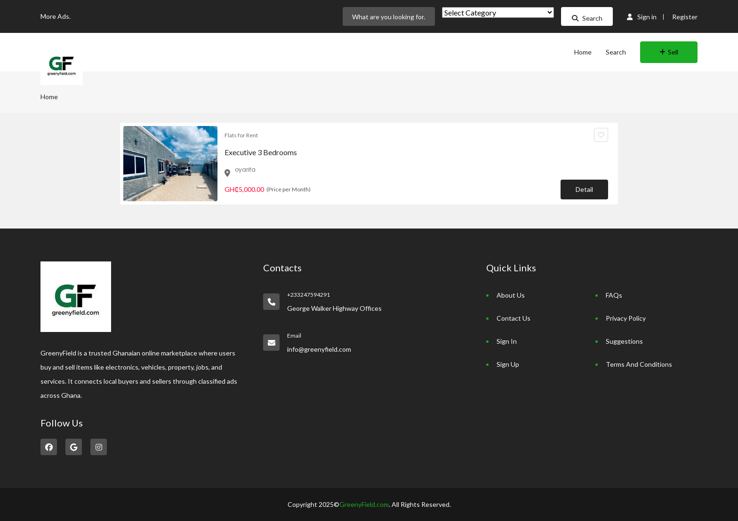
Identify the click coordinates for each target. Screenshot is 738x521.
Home (583, 52)
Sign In (507, 341)
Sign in (642, 17)
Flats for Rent (241, 135)
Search (587, 18)
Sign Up (508, 364)
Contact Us (513, 318)
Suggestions (624, 341)
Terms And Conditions (639, 364)
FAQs (614, 295)
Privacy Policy (626, 318)
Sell (668, 52)
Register (685, 17)
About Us (511, 295)
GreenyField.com (364, 504)
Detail (584, 189)
